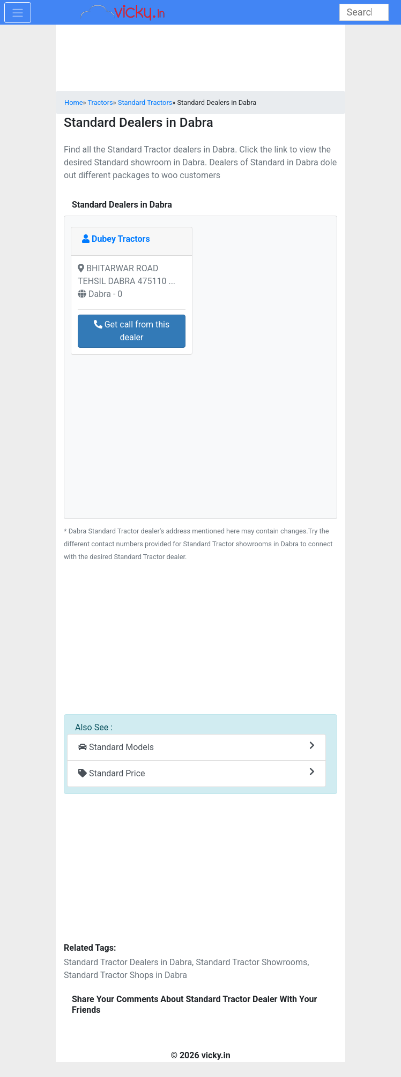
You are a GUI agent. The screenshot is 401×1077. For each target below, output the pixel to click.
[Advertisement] (200, 644)
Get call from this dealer (132, 330)
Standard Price (196, 772)
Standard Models (196, 746)
